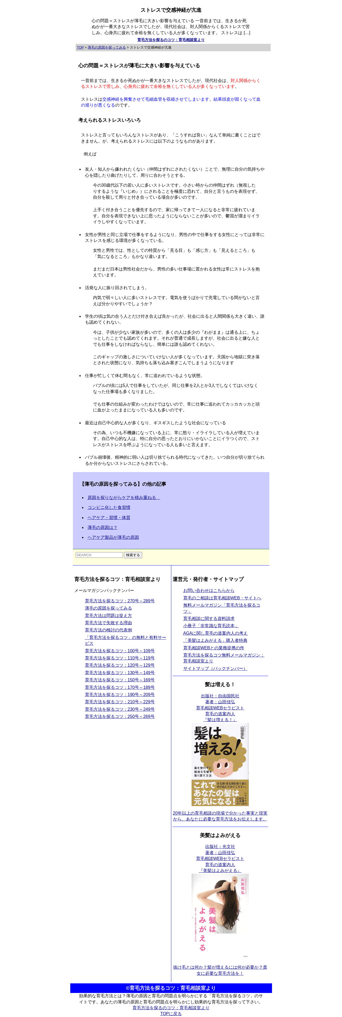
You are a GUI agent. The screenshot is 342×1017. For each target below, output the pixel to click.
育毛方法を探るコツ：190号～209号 (120, 694)
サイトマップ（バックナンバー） (215, 668)
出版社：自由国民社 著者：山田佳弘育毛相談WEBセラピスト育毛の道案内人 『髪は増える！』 (220, 708)
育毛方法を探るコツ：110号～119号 (120, 658)
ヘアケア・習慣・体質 (109, 517)
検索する (133, 555)
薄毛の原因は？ (103, 527)
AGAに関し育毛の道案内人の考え (215, 633)
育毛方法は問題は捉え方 (108, 615)
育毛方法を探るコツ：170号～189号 (120, 687)
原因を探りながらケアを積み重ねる (124, 497)
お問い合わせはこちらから (209, 590)
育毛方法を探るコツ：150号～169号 (120, 680)
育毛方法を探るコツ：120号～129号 (120, 665)
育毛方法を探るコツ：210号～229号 (120, 702)
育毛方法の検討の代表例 (108, 630)
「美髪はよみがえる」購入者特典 (215, 640)
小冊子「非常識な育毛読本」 (211, 625)
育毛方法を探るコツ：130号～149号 (120, 672)
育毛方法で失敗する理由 (108, 623)
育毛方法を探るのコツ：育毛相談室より (171, 40)
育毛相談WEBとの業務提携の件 (213, 648)
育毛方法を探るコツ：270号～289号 (120, 601)
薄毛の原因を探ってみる (108, 608)
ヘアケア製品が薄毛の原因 (113, 537)
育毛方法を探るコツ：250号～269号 (120, 716)
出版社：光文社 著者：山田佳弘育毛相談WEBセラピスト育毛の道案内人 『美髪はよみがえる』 (220, 858)
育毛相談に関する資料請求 (209, 618)
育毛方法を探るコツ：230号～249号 (120, 709)
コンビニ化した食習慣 (109, 507)
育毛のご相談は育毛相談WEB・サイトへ (222, 598)
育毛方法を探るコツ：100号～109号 (120, 651)
